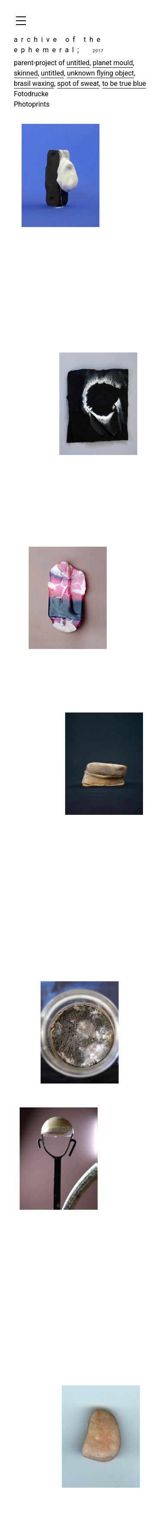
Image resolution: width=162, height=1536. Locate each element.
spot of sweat (78, 83)
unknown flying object (100, 73)
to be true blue (124, 83)
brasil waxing (34, 83)
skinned (26, 73)
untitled (78, 63)
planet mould (112, 63)
